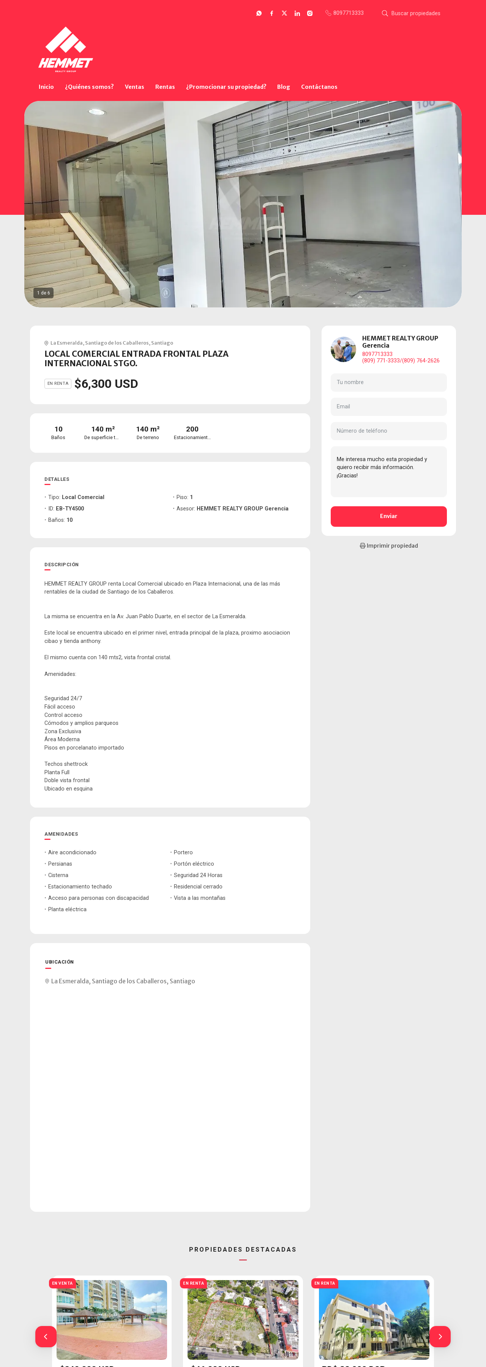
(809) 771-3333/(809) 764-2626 (401, 360)
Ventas (134, 86)
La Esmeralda (66, 343)
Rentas (165, 86)
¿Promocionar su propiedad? (226, 86)
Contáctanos (319, 86)
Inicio (46, 86)
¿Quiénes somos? (89, 86)
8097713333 (377, 354)
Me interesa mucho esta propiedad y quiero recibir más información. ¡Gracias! (389, 471)
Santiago (162, 343)
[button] (46, 1336)
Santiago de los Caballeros (117, 343)
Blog (283, 86)
